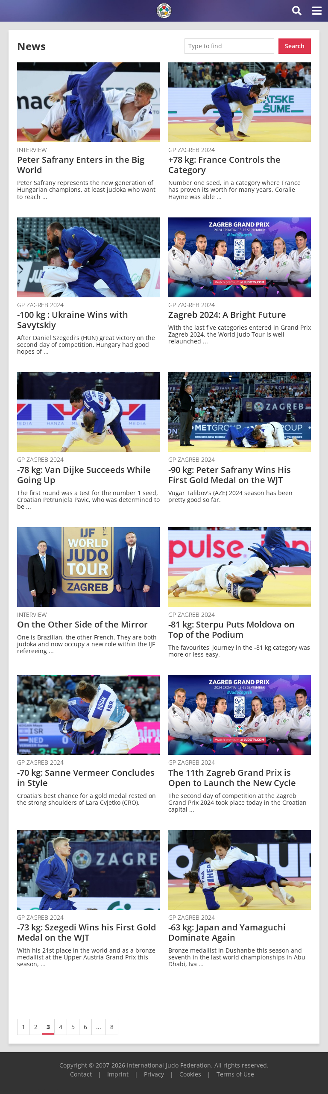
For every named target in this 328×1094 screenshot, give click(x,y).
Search (295, 46)
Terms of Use (235, 1074)
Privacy (154, 1074)
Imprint (118, 1074)
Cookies (190, 1074)
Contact (81, 1074)
